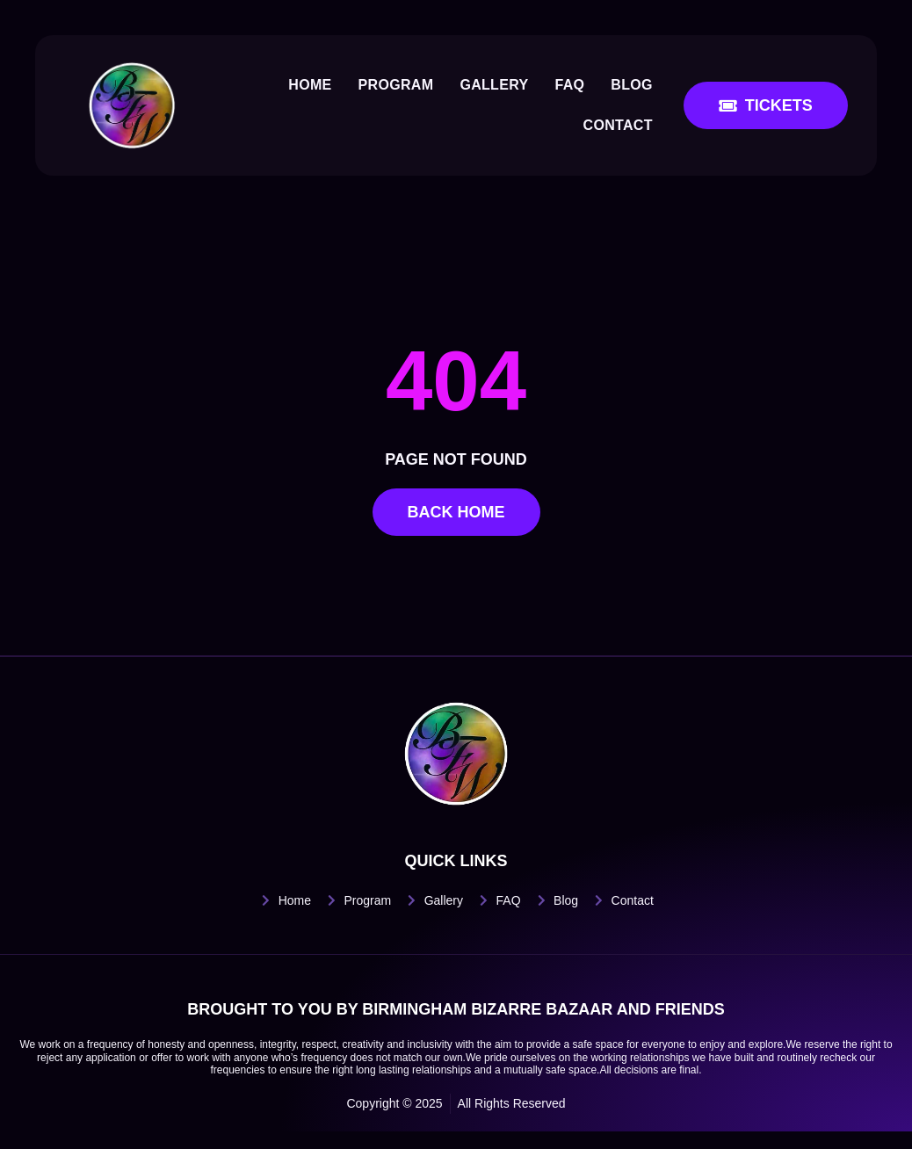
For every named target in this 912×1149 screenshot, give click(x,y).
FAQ (569, 84)
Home (309, 84)
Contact (618, 125)
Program (396, 84)
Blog (632, 84)
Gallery (494, 84)
